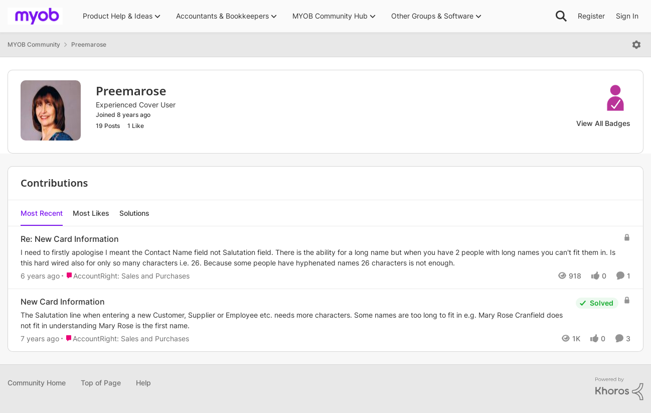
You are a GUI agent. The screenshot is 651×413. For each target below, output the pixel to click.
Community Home (37, 382)
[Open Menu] (636, 45)
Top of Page (101, 382)
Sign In (627, 16)
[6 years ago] (40, 275)
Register (591, 16)
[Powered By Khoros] (619, 388)
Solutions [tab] (134, 213)
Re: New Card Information (70, 239)
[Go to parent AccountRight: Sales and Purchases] (126, 275)
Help (143, 382)
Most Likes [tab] (91, 213)
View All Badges (603, 123)
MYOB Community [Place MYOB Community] (34, 44)
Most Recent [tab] (42, 213)
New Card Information (63, 302)
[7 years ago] (40, 338)
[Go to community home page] (35, 16)
